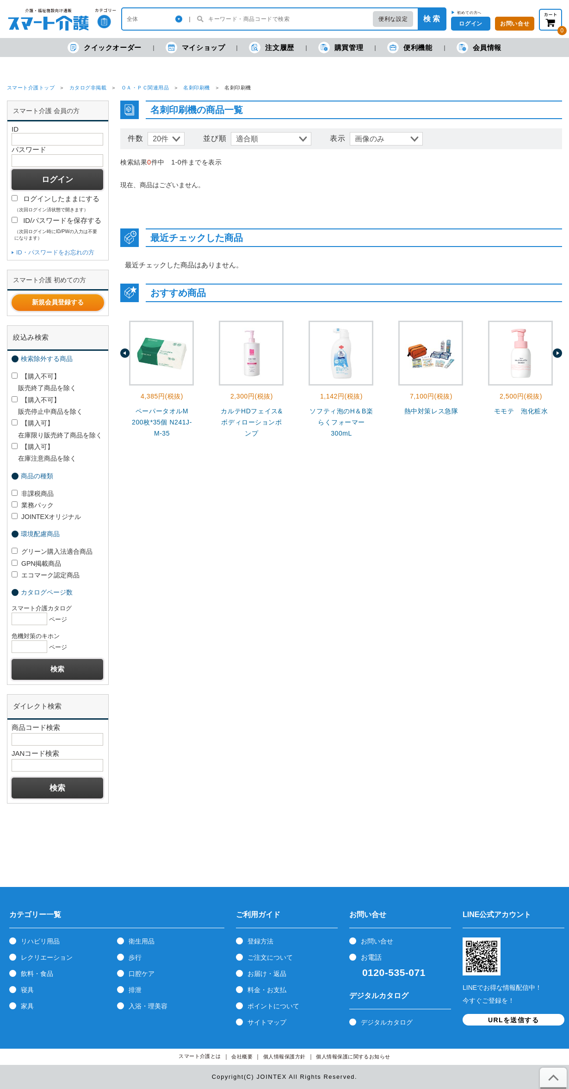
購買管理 (340, 47)
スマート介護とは (200, 1056)
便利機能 (409, 47)
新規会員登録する (58, 302)
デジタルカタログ (387, 1022)
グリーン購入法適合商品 (52, 551)
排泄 (135, 990)
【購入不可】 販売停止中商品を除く (47, 405)
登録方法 (260, 941)
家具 (27, 1006)
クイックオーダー (105, 47)
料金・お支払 (266, 990)
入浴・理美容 (148, 1006)
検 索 (431, 19)
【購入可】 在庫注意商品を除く (44, 452)
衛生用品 (142, 941)
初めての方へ (469, 12)
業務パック (33, 505)
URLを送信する (513, 1020)
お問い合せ (377, 941)
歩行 (135, 957)
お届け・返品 (266, 973)
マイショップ (195, 47)
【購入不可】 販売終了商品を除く (44, 382)
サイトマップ (266, 1022)
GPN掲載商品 (36, 563)
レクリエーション (47, 957)
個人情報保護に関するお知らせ (353, 1056)
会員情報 (479, 47)
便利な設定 (393, 19)
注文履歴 (271, 47)
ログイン (470, 23)
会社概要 (242, 1056)
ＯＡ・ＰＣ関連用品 (145, 87)
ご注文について (270, 957)
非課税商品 (33, 493)
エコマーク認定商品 (46, 575)
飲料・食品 (37, 973)
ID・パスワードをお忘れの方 (55, 252)
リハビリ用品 (40, 941)
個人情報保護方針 (284, 1056)
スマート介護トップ (31, 87)
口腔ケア (142, 973)
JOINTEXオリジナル (46, 516)
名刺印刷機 (196, 87)
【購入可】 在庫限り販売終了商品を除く (57, 428)
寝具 (27, 990)
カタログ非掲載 (87, 87)
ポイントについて (273, 1006)
